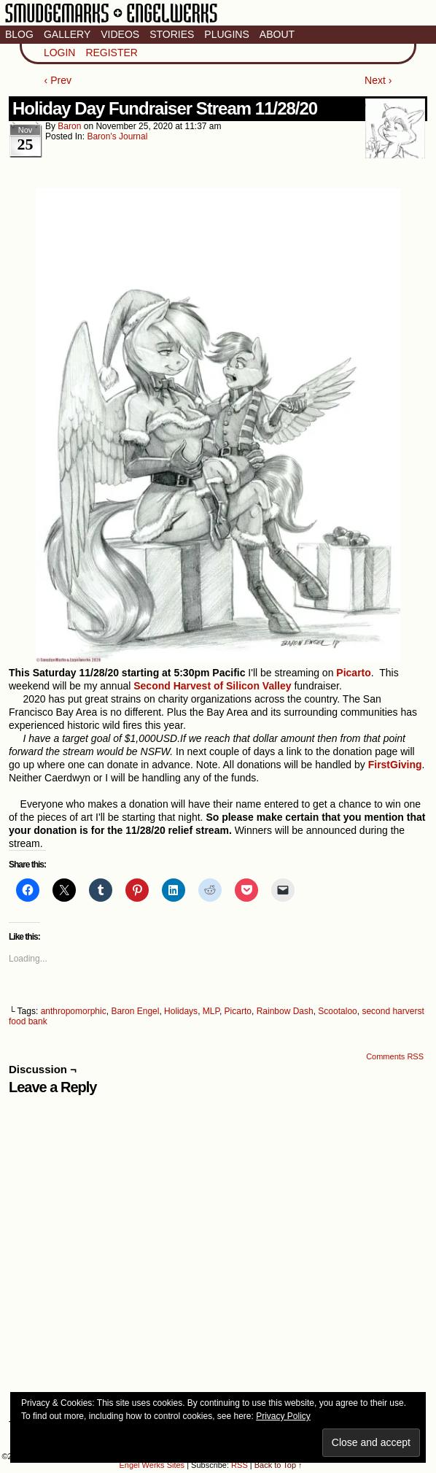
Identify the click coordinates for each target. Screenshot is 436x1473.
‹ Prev (57, 80)
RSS (239, 1465)
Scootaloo (337, 1011)
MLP (211, 1011)
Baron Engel (135, 1011)
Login (60, 52)
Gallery (67, 34)
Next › (378, 80)
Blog (19, 34)
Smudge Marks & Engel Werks (111, 22)
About (277, 34)
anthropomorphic (73, 1011)
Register (111, 52)
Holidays (181, 1011)
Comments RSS (395, 1056)
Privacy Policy (283, 1416)
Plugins (226, 34)
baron (69, 126)
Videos (120, 34)
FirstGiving (393, 764)
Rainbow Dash (285, 1011)
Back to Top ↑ (278, 1465)
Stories (171, 34)
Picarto (238, 1011)
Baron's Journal (117, 136)
